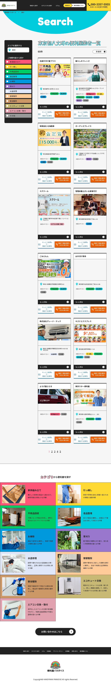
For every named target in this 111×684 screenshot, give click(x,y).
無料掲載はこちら (95, 650)
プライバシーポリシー (59, 650)
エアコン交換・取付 (18, 109)
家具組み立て (15, 60)
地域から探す (34, 5)
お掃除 (12, 80)
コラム (58, 5)
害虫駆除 (13, 100)
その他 (12, 114)
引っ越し (13, 65)
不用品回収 (14, 70)
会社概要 (72, 650)
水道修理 (13, 90)
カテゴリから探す (46, 5)
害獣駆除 (13, 95)
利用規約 (46, 650)
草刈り (12, 85)
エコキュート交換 (17, 105)
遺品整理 (13, 75)
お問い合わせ (82, 650)
